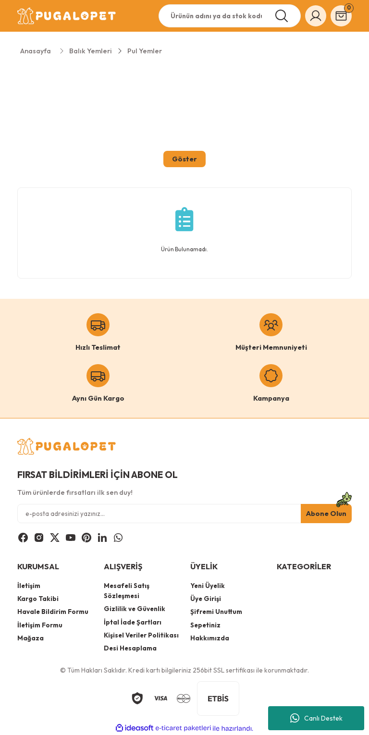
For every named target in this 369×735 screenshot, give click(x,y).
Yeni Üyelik (207, 585)
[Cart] (341, 15)
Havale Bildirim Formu (52, 611)
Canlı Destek (316, 718)
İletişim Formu (39, 625)
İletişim (28, 585)
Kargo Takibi (38, 598)
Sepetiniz (205, 625)
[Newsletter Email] (184, 513)
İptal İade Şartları (132, 622)
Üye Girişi (205, 598)
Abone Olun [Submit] (326, 513)
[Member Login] (315, 15)
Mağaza (30, 638)
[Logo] (67, 15)
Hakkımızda (209, 638)
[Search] (230, 15)
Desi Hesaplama (130, 648)
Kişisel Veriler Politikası (141, 635)
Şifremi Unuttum (216, 611)
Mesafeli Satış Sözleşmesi (126, 591)
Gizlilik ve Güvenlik (134, 608)
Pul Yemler (144, 51)
